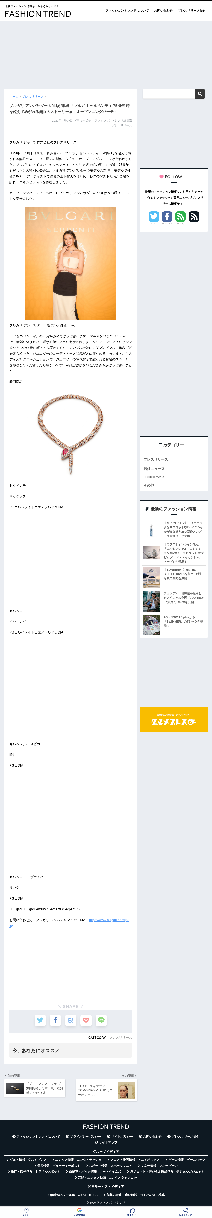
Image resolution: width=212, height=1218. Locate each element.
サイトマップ (108, 1142)
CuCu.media (155, 477)
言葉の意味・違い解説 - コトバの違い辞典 (135, 1195)
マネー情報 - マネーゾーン (159, 1165)
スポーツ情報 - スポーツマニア (110, 1165)
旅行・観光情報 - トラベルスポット (35, 1171)
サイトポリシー (122, 1136)
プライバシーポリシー (85, 1136)
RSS (194, 223)
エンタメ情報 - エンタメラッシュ (78, 1159)
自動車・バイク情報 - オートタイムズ (95, 1171)
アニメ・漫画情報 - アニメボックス (135, 1159)
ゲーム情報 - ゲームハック (186, 1159)
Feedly (180, 223)
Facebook (167, 223)
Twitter (153, 223)
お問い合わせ (163, 10)
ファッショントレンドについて (127, 10)
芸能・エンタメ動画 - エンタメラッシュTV (107, 1177)
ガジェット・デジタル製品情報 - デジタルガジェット (167, 1171)
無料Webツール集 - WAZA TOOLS (74, 1195)
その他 (148, 485)
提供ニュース (154, 469)
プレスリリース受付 (192, 10)
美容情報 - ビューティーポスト (58, 1165)
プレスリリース (120, 1038)
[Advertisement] (106, 53)
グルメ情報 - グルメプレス (28, 1159)
